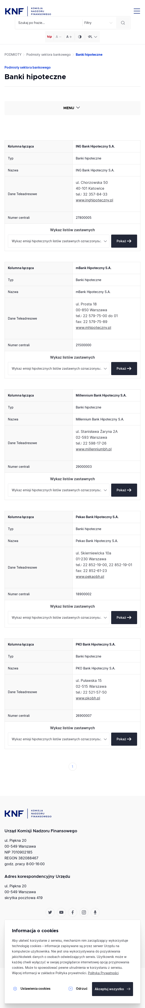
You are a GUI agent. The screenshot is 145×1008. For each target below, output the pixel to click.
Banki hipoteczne (89, 54)
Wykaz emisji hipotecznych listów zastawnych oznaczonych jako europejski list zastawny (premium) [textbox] (60, 241)
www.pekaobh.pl (90, 576)
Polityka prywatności (70, 973)
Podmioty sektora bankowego (48, 54)
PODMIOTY (13, 54)
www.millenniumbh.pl (94, 449)
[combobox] (92, 36)
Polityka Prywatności (103, 973)
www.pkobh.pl (88, 698)
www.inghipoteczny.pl (94, 200)
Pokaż (121, 241)
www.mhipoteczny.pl (93, 327)
